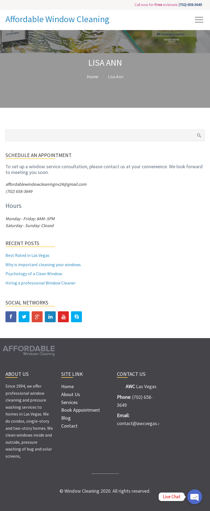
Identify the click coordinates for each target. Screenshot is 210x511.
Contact (69, 426)
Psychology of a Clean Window (33, 273)
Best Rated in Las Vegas (27, 255)
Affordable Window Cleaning (57, 19)
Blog (66, 418)
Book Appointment (80, 410)
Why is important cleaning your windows (43, 264)
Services (69, 402)
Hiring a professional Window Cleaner (40, 283)
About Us (70, 394)
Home (92, 76)
